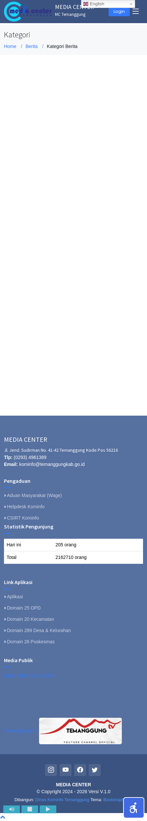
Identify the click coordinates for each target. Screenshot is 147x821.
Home (10, 46)
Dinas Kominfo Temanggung (62, 799)
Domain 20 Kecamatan (30, 619)
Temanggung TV (63, 730)
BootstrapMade (117, 799)
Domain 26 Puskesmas (31, 641)
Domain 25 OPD (24, 608)
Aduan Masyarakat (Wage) (34, 495)
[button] (134, 808)
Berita (31, 46)
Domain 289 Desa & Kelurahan (39, 630)
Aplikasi (15, 596)
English (93, 4)
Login (119, 11)
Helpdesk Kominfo (26, 506)
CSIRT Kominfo (23, 518)
